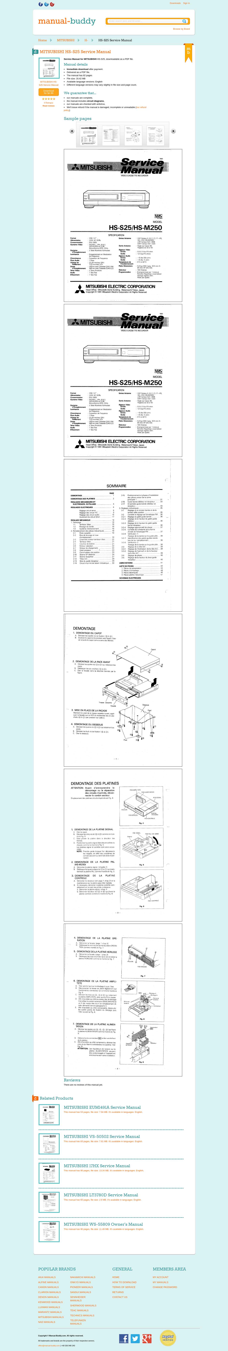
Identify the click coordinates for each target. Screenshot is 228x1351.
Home (42, 40)
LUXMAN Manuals (49, 1307)
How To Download (124, 1282)
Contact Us (120, 1297)
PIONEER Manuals (81, 1287)
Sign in (186, 3)
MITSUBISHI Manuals (51, 1317)
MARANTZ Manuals (50, 1312)
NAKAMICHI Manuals (82, 1277)
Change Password (165, 1287)
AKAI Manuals (47, 1277)
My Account (161, 1277)
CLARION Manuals (49, 1292)
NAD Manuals (46, 1322)
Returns (118, 1292)
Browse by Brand (181, 29)
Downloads (175, 3)
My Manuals (160, 1282)
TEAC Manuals (79, 1310)
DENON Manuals (48, 1297)
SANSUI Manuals (80, 1292)
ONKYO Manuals (80, 1282)
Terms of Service (123, 1287)
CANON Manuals (48, 1287)
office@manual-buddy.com (49, 1346)
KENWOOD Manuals (50, 1302)
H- (86, 40)
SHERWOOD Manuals (83, 1305)
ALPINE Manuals (48, 1282)
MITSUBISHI (65, 40)
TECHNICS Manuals (82, 1315)
